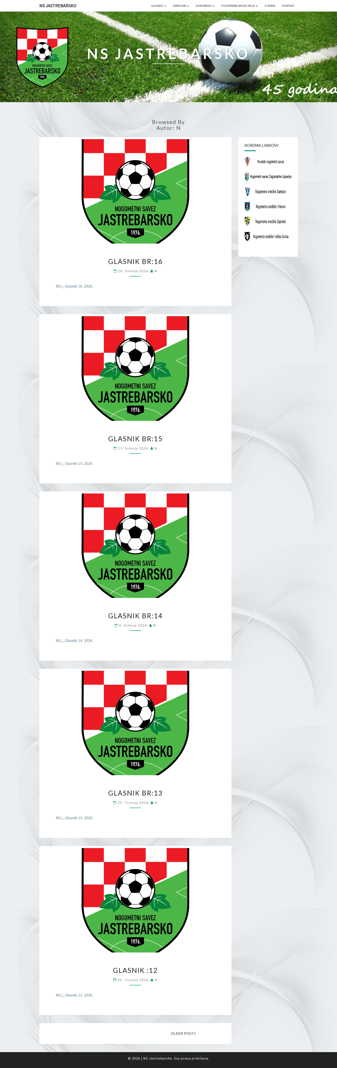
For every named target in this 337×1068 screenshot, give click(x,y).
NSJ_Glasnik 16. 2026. (74, 286)
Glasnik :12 (135, 970)
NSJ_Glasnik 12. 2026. (74, 995)
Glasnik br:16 (135, 261)
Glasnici (158, 6)
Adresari (181, 6)
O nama (270, 6)
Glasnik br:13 (135, 793)
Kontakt (288, 6)
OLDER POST (183, 1033)
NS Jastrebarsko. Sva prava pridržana (175, 1058)
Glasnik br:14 (135, 616)
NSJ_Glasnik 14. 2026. (74, 640)
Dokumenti (205, 6)
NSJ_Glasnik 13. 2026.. (75, 817)
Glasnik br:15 (135, 438)
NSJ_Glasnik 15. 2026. (74, 463)
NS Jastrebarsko (57, 5)
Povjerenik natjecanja (239, 6)
